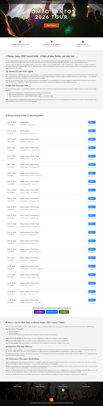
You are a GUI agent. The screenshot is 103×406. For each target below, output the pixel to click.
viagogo (63, 312)
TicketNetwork (52, 312)
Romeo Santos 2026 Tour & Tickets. (42, 403)
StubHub (39, 312)
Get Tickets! (51, 25)
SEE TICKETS (56, 2)
